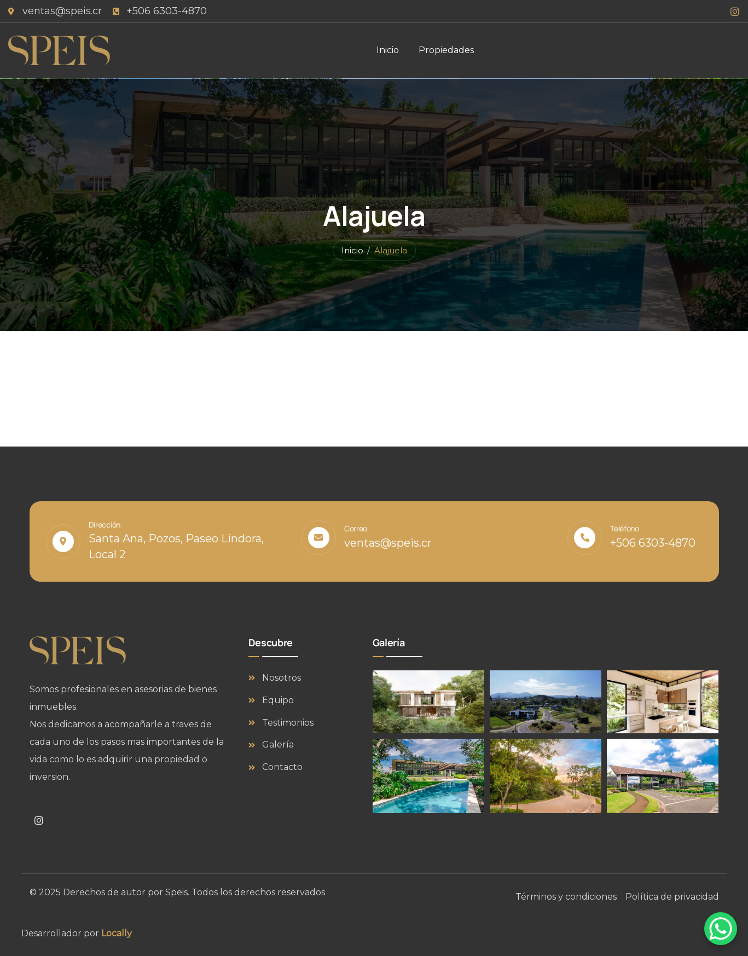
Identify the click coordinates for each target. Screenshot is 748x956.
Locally (116, 933)
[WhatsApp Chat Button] (720, 928)
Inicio (352, 250)
